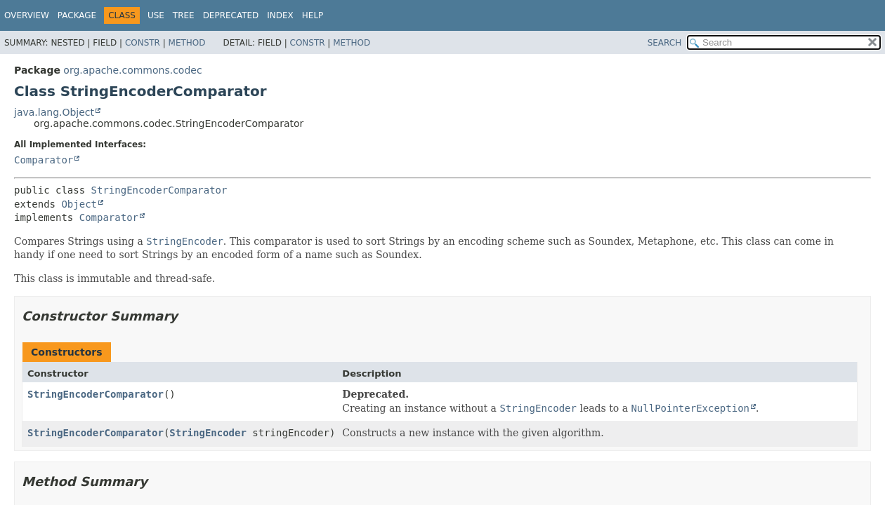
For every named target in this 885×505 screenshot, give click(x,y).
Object (79, 204)
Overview (26, 15)
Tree (184, 15)
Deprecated (231, 15)
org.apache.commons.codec (132, 70)
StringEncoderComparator (159, 190)
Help (313, 15)
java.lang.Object (54, 112)
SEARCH (665, 43)
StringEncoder (208, 432)
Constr (142, 43)
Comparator (43, 160)
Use (156, 15)
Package (77, 15)
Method (187, 43)
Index (280, 15)
